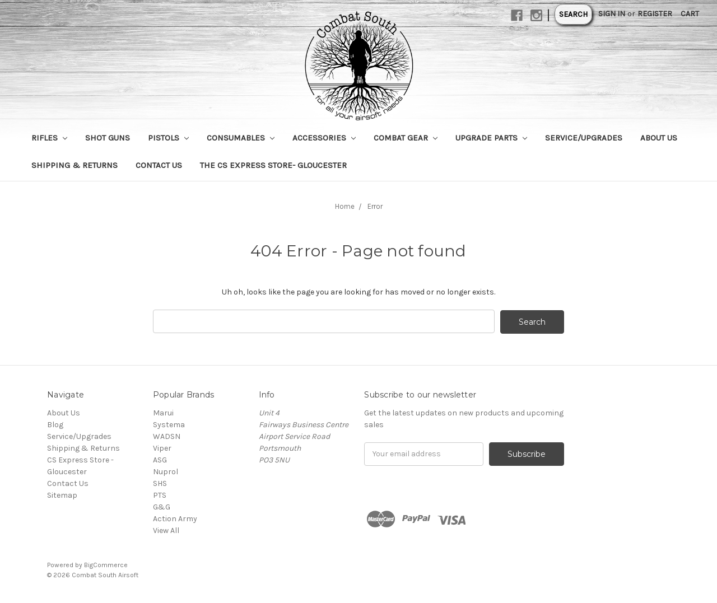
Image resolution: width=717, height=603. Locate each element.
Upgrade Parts (491, 138)
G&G (161, 506)
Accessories (324, 138)
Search (573, 14)
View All (166, 530)
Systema (169, 424)
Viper (162, 447)
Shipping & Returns (74, 165)
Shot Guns (107, 138)
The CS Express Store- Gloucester (273, 165)
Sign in (611, 13)
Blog (55, 424)
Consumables (240, 138)
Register (654, 13)
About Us (658, 138)
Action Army (175, 518)
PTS (159, 494)
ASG (160, 459)
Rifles (49, 138)
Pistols (168, 138)
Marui (163, 412)
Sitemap (62, 494)
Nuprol (165, 471)
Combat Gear (405, 138)
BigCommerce (106, 564)
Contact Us (159, 165)
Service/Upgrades (583, 138)
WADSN (166, 436)
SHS (160, 483)
